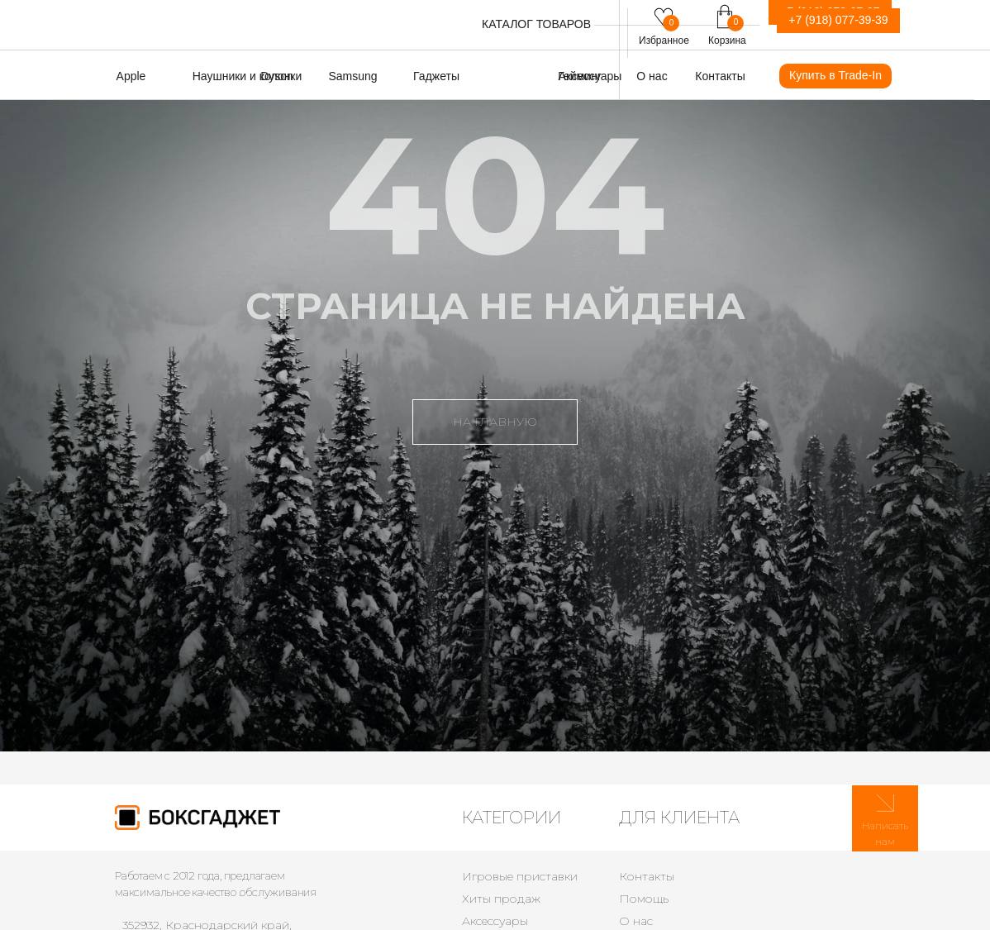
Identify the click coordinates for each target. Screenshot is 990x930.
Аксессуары (495, 920)
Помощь (644, 898)
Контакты (646, 876)
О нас (636, 920)
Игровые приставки (520, 876)
